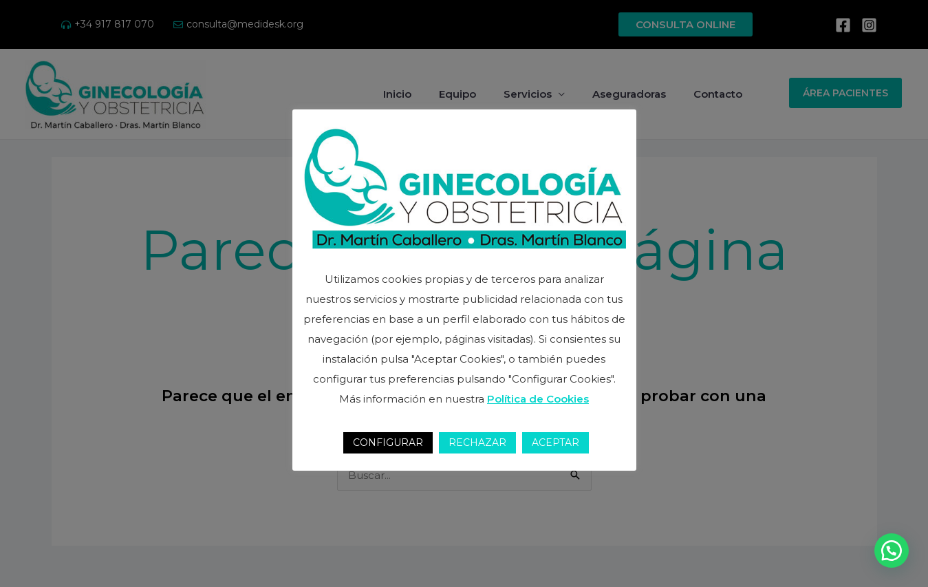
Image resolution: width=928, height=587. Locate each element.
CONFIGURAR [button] (388, 442)
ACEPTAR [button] (555, 442)
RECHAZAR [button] (477, 442)
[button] (891, 550)
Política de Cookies (538, 398)
